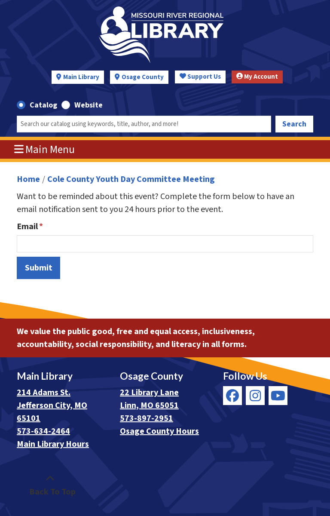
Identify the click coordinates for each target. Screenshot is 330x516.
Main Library (81, 77)
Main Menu (44, 149)
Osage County (143, 77)
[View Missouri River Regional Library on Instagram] (255, 395)
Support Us (200, 76)
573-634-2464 (43, 431)
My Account (257, 76)
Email (27, 227)
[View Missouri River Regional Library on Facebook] (232, 395)
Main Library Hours (53, 444)
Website (88, 105)
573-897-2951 (146, 418)
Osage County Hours (159, 431)
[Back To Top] (50, 485)
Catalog (43, 105)
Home (28, 179)
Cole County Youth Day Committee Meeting (131, 179)
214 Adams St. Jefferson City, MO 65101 (52, 405)
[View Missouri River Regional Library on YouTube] (278, 395)
